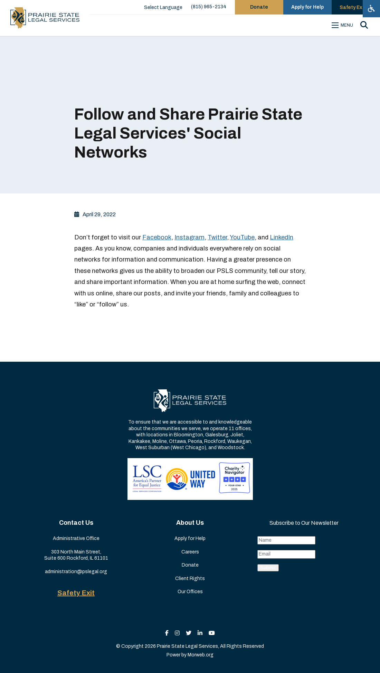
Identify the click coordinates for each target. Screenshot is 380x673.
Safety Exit (76, 593)
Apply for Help (190, 538)
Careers (190, 551)
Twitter (217, 237)
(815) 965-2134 (208, 6)
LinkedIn (281, 237)
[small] (167, 633)
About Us (190, 522)
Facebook (156, 237)
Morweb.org (200, 654)
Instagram (189, 237)
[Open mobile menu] (343, 25)
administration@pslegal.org (76, 571)
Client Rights (190, 578)
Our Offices (190, 591)
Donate (190, 565)
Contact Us (76, 522)
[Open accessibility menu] (371, 8)
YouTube (242, 237)
